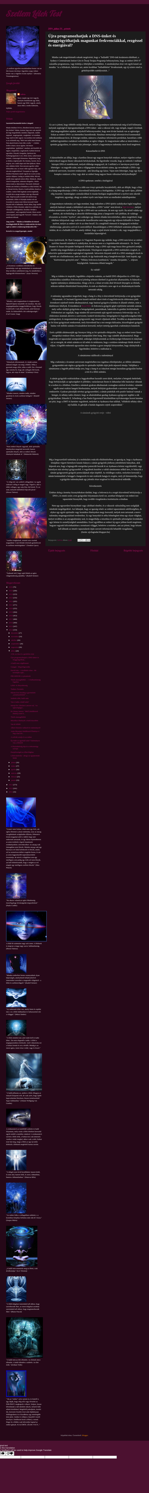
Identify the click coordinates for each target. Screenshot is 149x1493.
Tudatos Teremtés (17, 689)
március (14, 773)
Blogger (85, 1435)
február (14, 777)
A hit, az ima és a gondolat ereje (22, 654)
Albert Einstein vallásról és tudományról (25, 728)
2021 (11, 605)
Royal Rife (86, 306)
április (13, 769)
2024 (11, 594)
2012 (11, 788)
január (13, 780)
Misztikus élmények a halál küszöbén (24, 721)
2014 (11, 630)
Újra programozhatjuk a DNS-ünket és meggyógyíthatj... (25, 658)
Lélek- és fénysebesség (19, 685)
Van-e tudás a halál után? (20, 702)
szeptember (15, 644)
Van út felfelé (16, 724)
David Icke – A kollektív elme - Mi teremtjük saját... (23, 671)
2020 (11, 608)
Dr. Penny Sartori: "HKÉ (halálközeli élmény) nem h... (24, 712)
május (13, 766)
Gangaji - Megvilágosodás (20, 667)
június (13, 762)
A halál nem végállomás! (20, 663)
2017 (11, 619)
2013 (11, 785)
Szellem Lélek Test (33, 13)
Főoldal (94, 550)
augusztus (15, 647)
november (15, 636)
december (15, 633)
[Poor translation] (10, 1453)
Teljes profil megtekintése (15, 112)
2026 (11, 587)
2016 (11, 623)
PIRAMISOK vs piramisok (21, 676)
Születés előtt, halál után (20, 698)
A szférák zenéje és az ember (21, 737)
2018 (11, 616)
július (13, 651)
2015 (11, 626)
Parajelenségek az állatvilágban (22, 752)
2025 (11, 591)
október (14, 640)
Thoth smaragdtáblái (18, 717)
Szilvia (22, 94)
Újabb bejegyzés (56, 550)
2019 (11, 612)
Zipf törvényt (128, 207)
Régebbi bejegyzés (133, 550)
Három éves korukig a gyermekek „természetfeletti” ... (23, 694)
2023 (11, 598)
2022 (11, 601)
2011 (11, 792)
